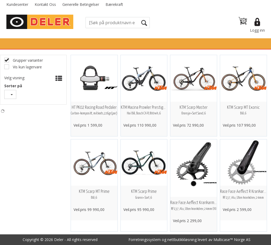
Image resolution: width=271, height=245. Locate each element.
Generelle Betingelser (80, 4)
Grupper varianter (27, 60)
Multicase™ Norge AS (231, 239)
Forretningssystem (144, 239)
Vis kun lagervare (27, 66)
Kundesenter (17, 4)
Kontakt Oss (45, 4)
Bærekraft (114, 4)
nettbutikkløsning (182, 239)
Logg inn (257, 30)
